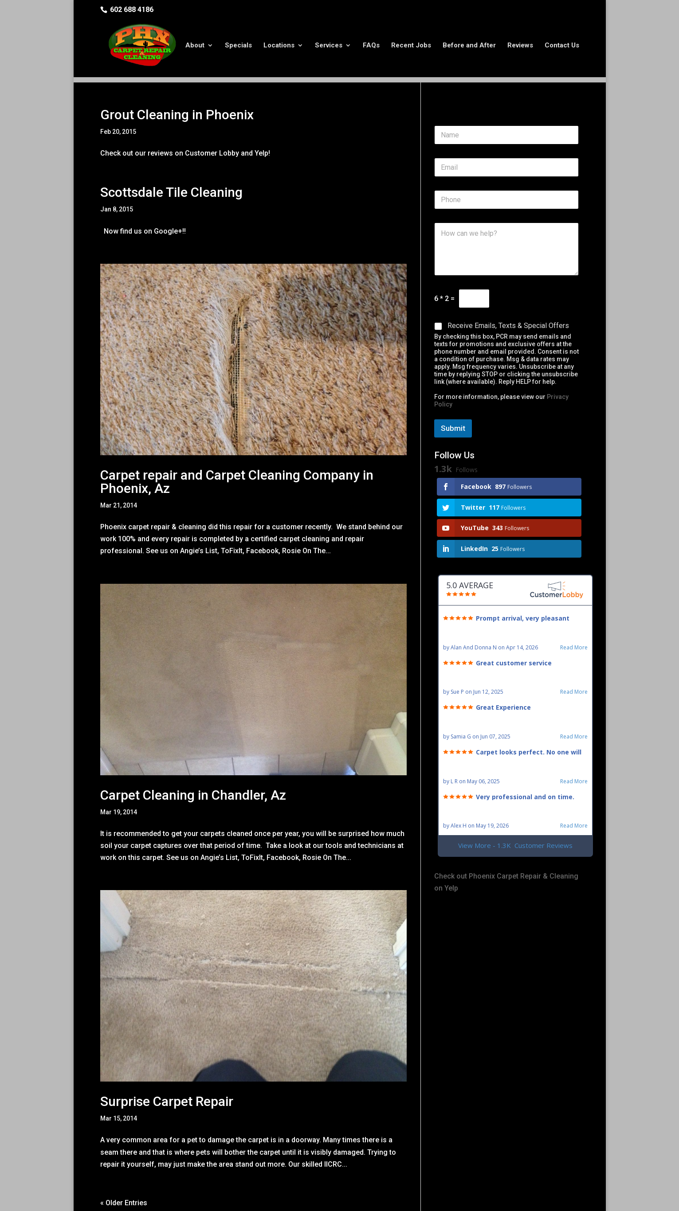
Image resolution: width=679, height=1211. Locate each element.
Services (328, 45)
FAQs (371, 45)
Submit (453, 395)
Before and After (469, 45)
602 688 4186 (131, 9)
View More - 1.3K (515, 812)
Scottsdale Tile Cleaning (171, 159)
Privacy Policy (247, 1198)
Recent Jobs (411, 45)
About (194, 45)
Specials (238, 45)
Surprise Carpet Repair (166, 1068)
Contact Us (562, 45)
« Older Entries (123, 1169)
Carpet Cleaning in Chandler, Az (193, 762)
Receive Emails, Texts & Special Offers (508, 292)
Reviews (520, 45)
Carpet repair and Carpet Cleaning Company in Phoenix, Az (236, 448)
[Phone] (506, 166)
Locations (278, 45)
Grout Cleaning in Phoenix (177, 81)
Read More (574, 614)
